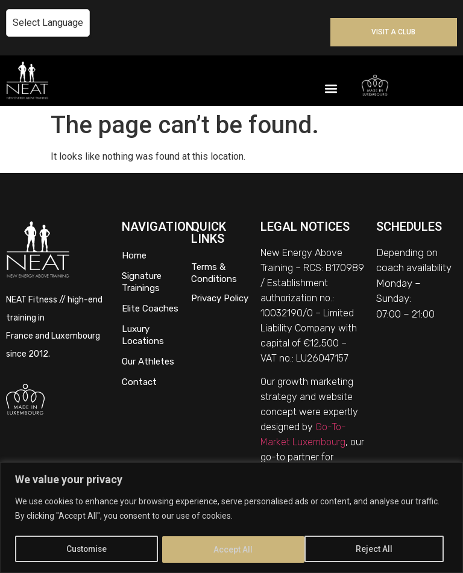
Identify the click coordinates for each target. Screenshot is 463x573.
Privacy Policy (219, 298)
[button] (331, 88)
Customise (87, 549)
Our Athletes (148, 361)
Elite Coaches (150, 308)
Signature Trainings (142, 282)
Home (134, 255)
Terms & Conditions (214, 272)
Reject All (233, 549)
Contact (139, 382)
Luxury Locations (143, 335)
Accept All (377, 549)
